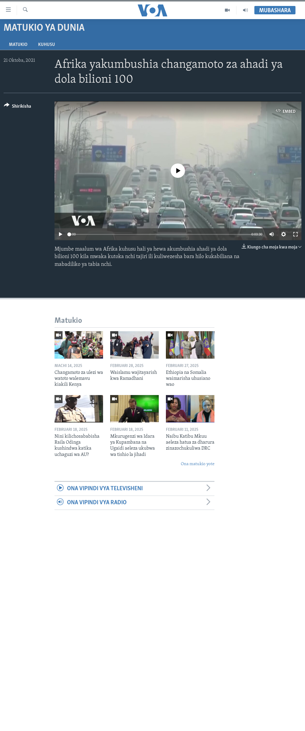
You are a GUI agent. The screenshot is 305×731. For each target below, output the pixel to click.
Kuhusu (46, 44)
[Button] (17, 107)
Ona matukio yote (197, 464)
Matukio (18, 44)
